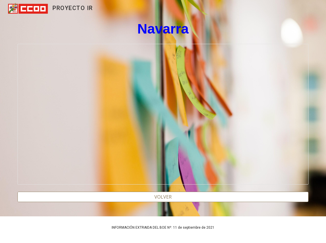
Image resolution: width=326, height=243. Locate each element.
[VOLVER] (163, 197)
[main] (163, 29)
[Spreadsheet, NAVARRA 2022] (163, 114)
